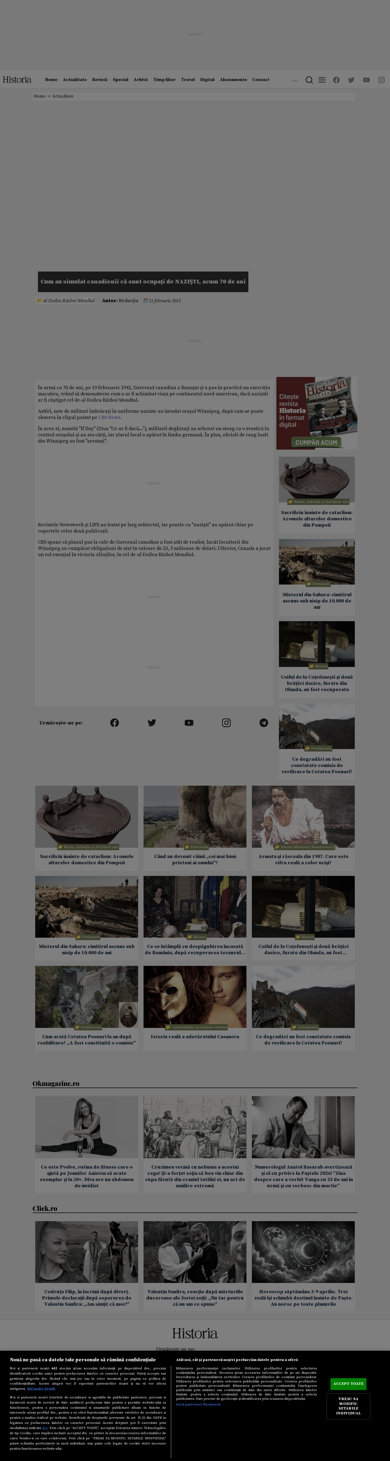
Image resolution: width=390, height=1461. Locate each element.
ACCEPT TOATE (348, 1384)
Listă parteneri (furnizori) (198, 1404)
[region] (195, 1406)
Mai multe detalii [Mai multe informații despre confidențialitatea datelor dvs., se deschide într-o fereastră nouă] (41, 1388)
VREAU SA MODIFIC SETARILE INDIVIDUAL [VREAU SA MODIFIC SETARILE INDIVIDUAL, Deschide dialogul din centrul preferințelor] (348, 1406)
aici (44, 1427)
